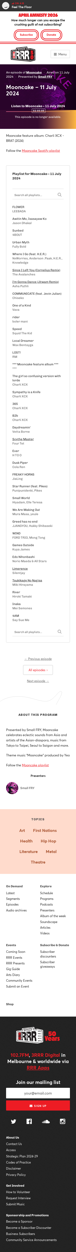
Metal (51, 851)
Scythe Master (23, 439)
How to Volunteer (18, 1192)
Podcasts (46, 904)
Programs (47, 899)
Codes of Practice (18, 1162)
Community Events (19, 980)
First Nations (45, 830)
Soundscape (48, 922)
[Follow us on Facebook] (29, 1122)
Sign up (38, 1106)
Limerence (20, 568)
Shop (10, 1004)
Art (22, 830)
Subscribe (26, 35)
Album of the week (53, 916)
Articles (45, 927)
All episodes (38, 670)
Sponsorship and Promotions (27, 1215)
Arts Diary (13, 975)
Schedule (46, 893)
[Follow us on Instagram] (62, 1122)
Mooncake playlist (35, 765)
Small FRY (45, 77)
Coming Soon (15, 952)
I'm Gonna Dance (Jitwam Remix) (35, 282)
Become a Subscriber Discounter (28, 1228)
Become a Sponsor (19, 1221)
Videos (45, 933)
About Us (12, 1137)
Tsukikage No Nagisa (27, 580)
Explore (46, 886)
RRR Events (14, 957)
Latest (10, 893)
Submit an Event (17, 986)
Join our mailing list (38, 1082)
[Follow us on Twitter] (13, 1122)
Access (11, 1150)
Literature (28, 851)
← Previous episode (38, 659)
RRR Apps (38, 1067)
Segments (13, 899)
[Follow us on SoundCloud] (46, 1122)
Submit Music (15, 1204)
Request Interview (18, 1198)
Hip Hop (48, 841)
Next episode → (38, 681)
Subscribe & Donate (54, 945)
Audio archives (16, 910)
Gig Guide (13, 969)
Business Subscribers (20, 1234)
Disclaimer (13, 1168)
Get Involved (15, 1185)
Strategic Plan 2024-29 (22, 1156)
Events (11, 945)
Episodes (12, 904)
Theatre (38, 862)
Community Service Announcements (31, 1240)
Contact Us (14, 1144)
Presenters (47, 910)
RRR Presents (15, 963)
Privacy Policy (16, 1175)
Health (26, 841)
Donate (51, 35)
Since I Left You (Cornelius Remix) (36, 270)
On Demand (14, 886)
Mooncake (34, 72)
